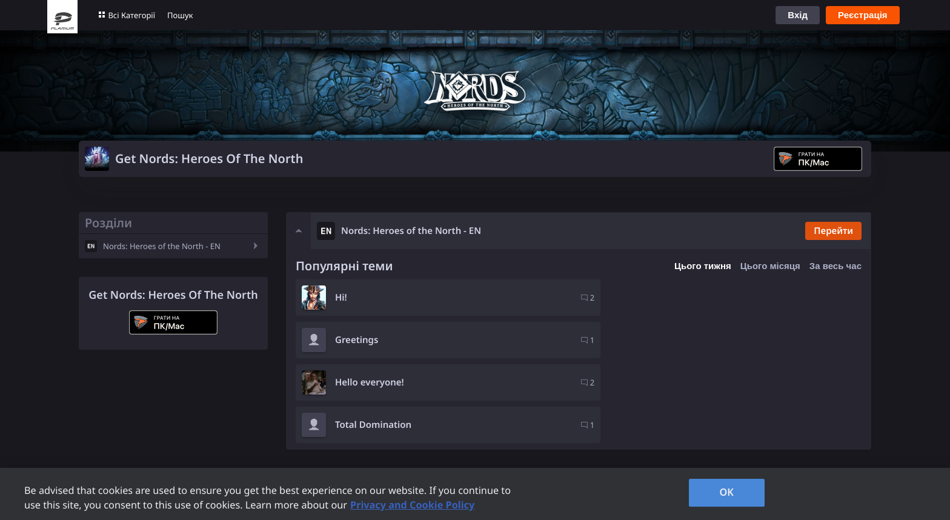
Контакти (371, 450)
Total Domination (661, 340)
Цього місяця (770, 266)
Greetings (644, 298)
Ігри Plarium (240, 433)
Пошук (180, 15)
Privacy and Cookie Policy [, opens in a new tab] (412, 505)
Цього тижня (702, 266)
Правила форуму (251, 450)
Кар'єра (477, 450)
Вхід (798, 15)
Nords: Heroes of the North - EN (162, 246)
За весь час (835, 266)
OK (726, 492)
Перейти (832, 231)
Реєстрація (863, 15)
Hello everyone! (369, 340)
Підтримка (374, 433)
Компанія (481, 433)
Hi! (341, 298)
